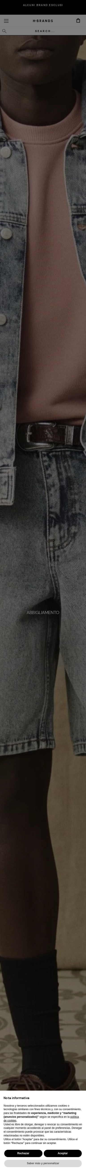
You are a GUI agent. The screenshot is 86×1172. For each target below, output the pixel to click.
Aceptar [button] (63, 1153)
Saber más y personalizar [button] (43, 1163)
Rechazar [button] (23, 1153)
